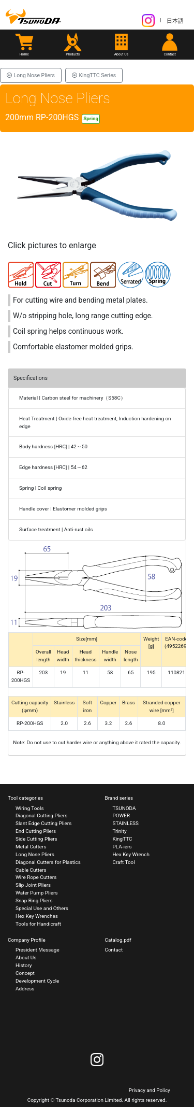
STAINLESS (126, 823)
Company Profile (27, 940)
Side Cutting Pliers (36, 839)
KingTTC (122, 839)
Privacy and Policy (149, 1090)
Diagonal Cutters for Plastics (48, 862)
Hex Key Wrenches (37, 916)
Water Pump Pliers (37, 893)
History (24, 965)
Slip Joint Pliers (33, 885)
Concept (25, 973)
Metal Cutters (31, 846)
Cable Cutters (31, 870)
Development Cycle (37, 981)
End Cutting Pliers (36, 831)
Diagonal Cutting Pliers (41, 815)
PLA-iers (122, 846)
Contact (114, 950)
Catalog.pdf (118, 940)
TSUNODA (124, 808)
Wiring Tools (30, 808)
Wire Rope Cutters (36, 877)
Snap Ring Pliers (34, 900)
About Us (26, 957)
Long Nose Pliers (31, 75)
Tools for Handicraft (38, 924)
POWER (121, 815)
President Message (37, 950)
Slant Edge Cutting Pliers (43, 823)
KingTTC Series (94, 75)
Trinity (120, 831)
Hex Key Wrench (131, 854)
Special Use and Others (42, 908)
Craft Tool (124, 862)
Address (25, 988)
